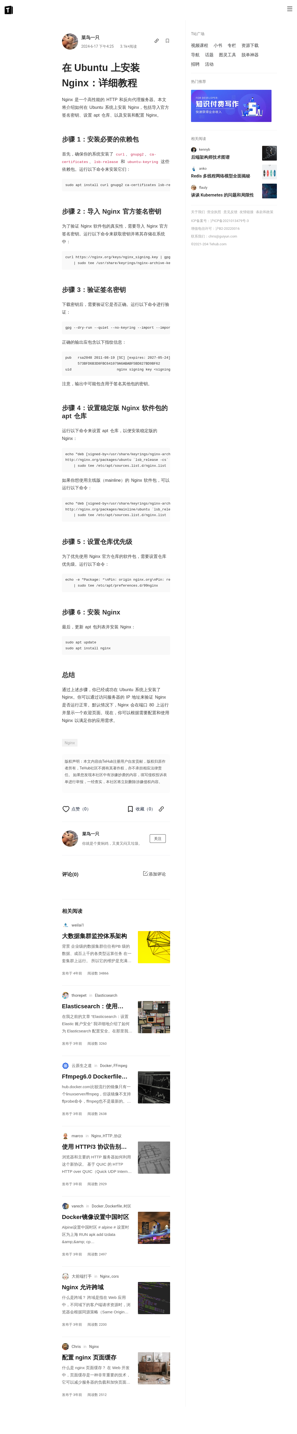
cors (115, 1276)
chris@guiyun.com (222, 236)
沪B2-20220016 (227, 229)
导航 (195, 54)
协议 (118, 1136)
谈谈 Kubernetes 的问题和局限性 (222, 195)
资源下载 (250, 45)
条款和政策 (264, 212)
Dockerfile (113, 1206)
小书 (218, 45)
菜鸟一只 (90, 37)
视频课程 (199, 45)
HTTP (107, 1136)
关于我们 (198, 212)
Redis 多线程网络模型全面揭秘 (220, 176)
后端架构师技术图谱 (210, 157)
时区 (127, 1206)
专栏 (232, 45)
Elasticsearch (106, 995)
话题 (209, 54)
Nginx (70, 742)
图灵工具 (227, 54)
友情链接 (247, 212)
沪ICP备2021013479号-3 (229, 221)
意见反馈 (230, 212)
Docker (106, 1066)
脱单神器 (250, 54)
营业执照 (214, 212)
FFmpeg (120, 1066)
